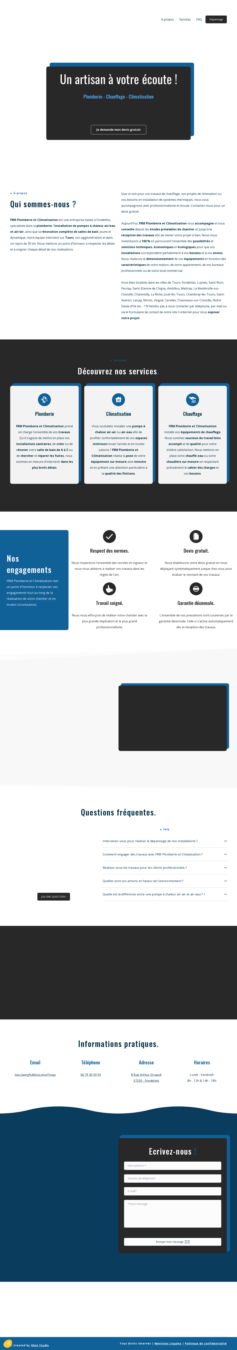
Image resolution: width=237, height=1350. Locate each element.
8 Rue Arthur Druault (146, 1075)
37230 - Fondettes (146, 1081)
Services (185, 19)
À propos (167, 19)
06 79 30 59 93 (91, 1075)
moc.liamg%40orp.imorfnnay (35, 1075)
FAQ (199, 19)
